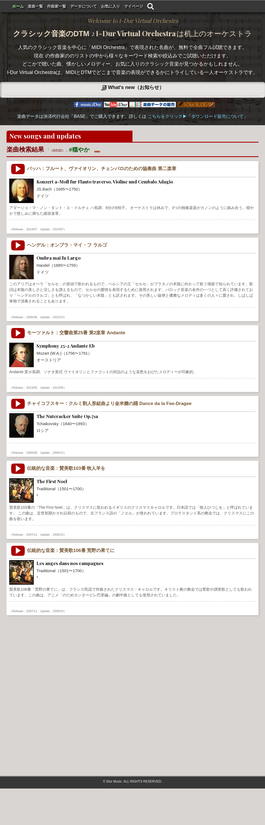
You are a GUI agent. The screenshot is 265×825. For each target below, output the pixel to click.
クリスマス (188, 564)
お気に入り (179, 6)
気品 (149, 258)
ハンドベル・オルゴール (97, 564)
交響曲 (80, 417)
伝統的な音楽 (48, 564)
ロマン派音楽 (60, 482)
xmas (170, 564)
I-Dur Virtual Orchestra (43, 6)
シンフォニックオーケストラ (112, 417)
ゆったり (191, 417)
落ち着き (174, 346)
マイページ (202, 6)
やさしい (181, 482)
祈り (189, 346)
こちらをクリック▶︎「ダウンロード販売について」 (198, 150)
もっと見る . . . (132, 665)
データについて (153, 6)
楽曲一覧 (104, 6)
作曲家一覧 (125, 6)
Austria (42, 417)
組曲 (78, 482)
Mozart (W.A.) (22, 417)
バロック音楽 (58, 258)
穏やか (174, 258)
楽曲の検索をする (232, 170)
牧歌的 (136, 258)
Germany (36, 258)
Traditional (19, 564)
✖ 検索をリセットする (120, 183)
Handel (17, 346)
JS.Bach (17, 258)
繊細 (161, 258)
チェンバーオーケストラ (107, 258)
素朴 (133, 346)
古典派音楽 (61, 417)
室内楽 (78, 258)
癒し (159, 346)
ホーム (87, 6)
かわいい (163, 482)
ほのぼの (147, 417)
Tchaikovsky (20, 482)
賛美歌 (68, 564)
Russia (40, 482)
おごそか (128, 640)
